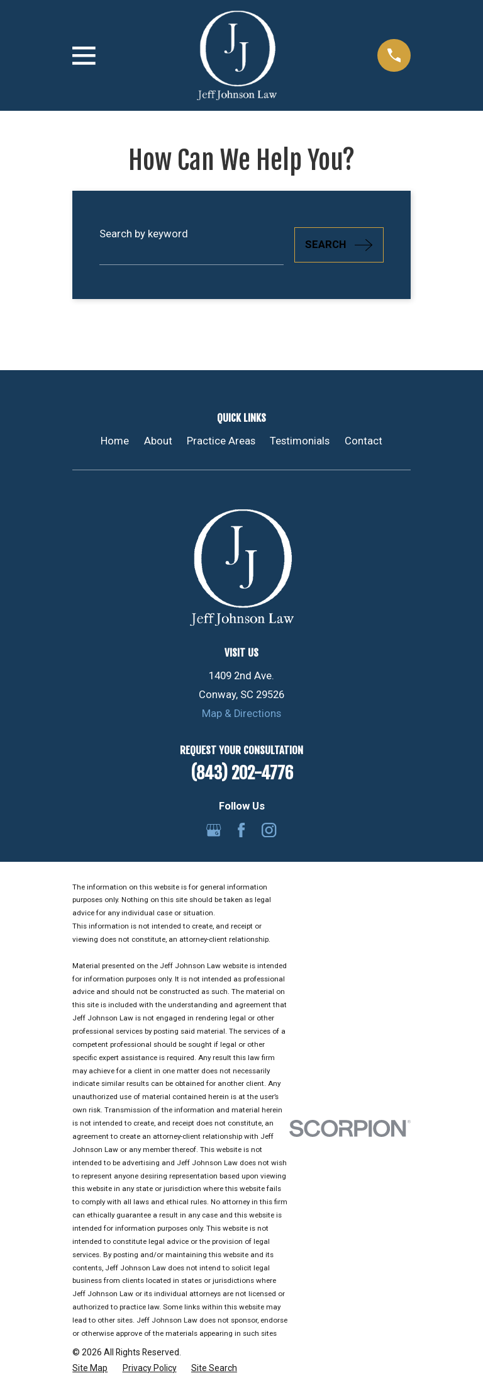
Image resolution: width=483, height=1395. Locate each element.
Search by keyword (143, 234)
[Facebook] (241, 830)
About (158, 441)
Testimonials (300, 441)
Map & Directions (241, 714)
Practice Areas (221, 441)
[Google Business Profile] (213, 830)
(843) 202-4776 (242, 773)
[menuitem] (90, 1368)
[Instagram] (269, 830)
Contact (363, 441)
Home (115, 441)
